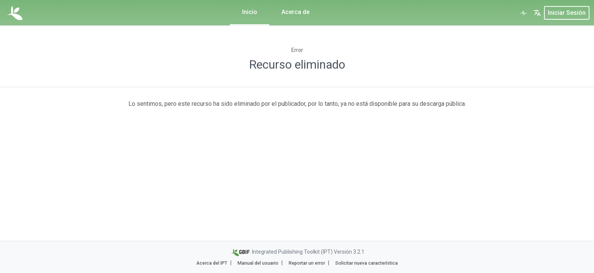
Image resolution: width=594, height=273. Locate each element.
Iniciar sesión (567, 12)
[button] (537, 12)
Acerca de (295, 12)
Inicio (249, 12)
